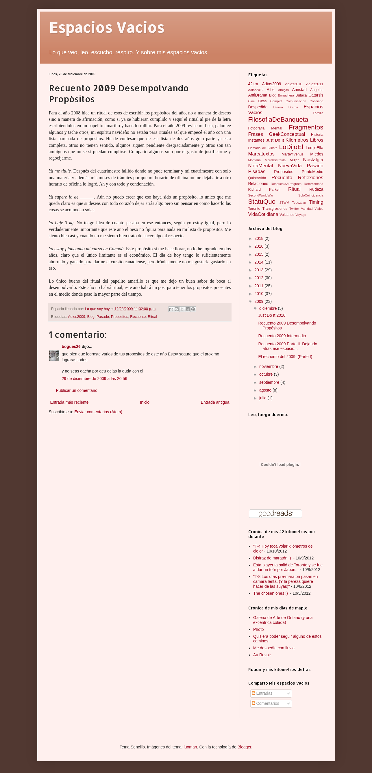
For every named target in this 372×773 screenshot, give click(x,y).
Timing (316, 202)
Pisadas (257, 171)
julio (263, 398)
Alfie (271, 89)
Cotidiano (316, 101)
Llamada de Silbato (262, 148)
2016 (259, 246)
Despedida (258, 107)
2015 (259, 254)
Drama (293, 107)
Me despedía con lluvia (274, 648)
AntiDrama (257, 95)
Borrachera (286, 95)
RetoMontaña (313, 184)
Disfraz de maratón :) (272, 558)
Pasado (103, 317)
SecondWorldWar (260, 195)
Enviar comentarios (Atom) (98, 411)
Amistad (299, 89)
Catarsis (315, 95)
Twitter (294, 208)
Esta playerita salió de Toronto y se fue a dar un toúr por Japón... (288, 567)
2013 (259, 270)
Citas (262, 101)
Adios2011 (314, 84)
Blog (91, 317)
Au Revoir (262, 654)
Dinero (278, 107)
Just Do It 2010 (271, 315)
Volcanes (287, 215)
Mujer (294, 160)
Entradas (262, 693)
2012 (259, 277)
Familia (318, 113)
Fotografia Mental (265, 128)
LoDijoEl (291, 147)
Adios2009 (76, 317)
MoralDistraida (275, 160)
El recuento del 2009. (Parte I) (285, 356)
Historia (317, 135)
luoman (190, 747)
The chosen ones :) (271, 593)
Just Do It (275, 140)
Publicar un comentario (76, 390)
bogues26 (71, 346)
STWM (284, 202)
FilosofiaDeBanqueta (278, 119)
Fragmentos (306, 127)
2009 (259, 301)
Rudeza (316, 189)
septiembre (269, 382)
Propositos (119, 317)
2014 (259, 262)
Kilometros (297, 140)
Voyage (300, 214)
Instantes (256, 140)
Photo (258, 629)
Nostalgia (313, 159)
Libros (316, 140)
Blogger (244, 747)
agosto (266, 390)
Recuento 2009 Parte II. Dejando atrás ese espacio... (287, 346)
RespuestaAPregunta (286, 184)
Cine (251, 101)
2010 (259, 293)
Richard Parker (264, 190)
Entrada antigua (215, 402)
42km (253, 83)
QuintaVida (257, 178)
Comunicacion (296, 101)
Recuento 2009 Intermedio (282, 335)
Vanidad (306, 208)
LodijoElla (314, 147)
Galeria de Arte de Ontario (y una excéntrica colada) (282, 620)
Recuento (138, 317)
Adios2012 (256, 90)
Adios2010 (293, 84)
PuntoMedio (312, 171)
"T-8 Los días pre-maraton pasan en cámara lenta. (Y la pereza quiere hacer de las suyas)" (285, 581)
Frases (255, 134)
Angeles (316, 90)
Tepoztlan (299, 202)
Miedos (316, 154)
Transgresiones (274, 209)
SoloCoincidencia (310, 195)
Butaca (301, 95)
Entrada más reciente (69, 402)
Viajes (318, 208)
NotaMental (260, 165)
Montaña (254, 160)
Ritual (152, 317)
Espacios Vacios (106, 27)
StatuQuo (262, 201)
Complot (276, 101)
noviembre (269, 366)
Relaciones (258, 183)
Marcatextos (261, 154)
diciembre (268, 308)
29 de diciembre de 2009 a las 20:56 (94, 378)
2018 (259, 238)
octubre (266, 374)
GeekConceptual (287, 134)
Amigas (283, 90)
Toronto (254, 209)
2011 (259, 285)
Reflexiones (310, 177)
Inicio (144, 402)
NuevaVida (290, 165)
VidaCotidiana (263, 214)
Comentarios (265, 703)
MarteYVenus (292, 154)
